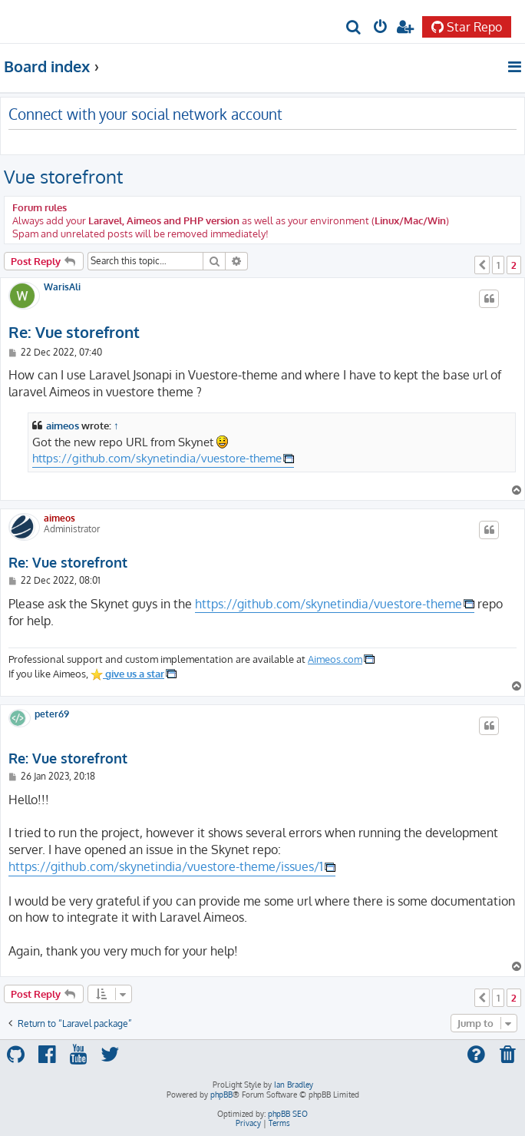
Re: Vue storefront (74, 332)
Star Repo (466, 27)
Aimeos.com (335, 658)
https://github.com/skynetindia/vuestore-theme (157, 458)
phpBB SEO (288, 1113)
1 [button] (498, 265)
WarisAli (62, 287)
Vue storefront (63, 176)
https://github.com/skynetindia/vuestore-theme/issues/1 (165, 866)
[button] (482, 265)
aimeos (62, 425)
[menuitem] (354, 28)
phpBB (221, 1094)
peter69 (52, 714)
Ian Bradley (293, 1084)
